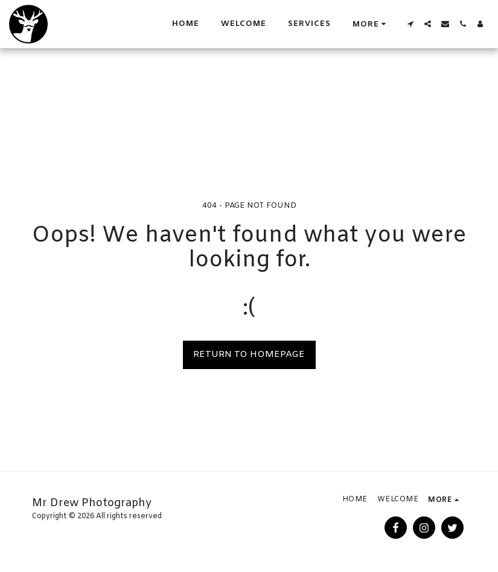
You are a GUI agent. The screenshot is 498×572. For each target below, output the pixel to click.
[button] (410, 24)
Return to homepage (249, 355)
